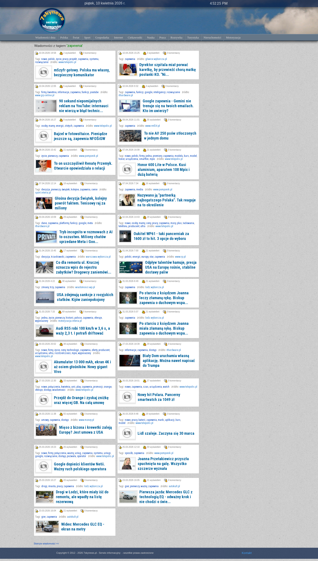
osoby (44, 125)
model (193, 155)
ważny (70, 453)
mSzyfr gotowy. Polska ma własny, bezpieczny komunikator (82, 72)
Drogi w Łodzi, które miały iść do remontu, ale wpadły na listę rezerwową (82, 497)
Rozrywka (176, 37)
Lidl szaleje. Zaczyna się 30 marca (166, 433)
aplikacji (169, 419)
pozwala (71, 456)
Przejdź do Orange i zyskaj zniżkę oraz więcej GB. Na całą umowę (81, 400)
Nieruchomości (212, 37)
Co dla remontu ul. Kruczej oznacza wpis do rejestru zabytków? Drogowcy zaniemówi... (83, 267)
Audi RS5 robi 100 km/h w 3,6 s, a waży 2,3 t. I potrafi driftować (83, 330)
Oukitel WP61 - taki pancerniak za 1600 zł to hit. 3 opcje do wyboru (161, 236)
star (151, 256)
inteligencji (159, 92)
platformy (64, 223)
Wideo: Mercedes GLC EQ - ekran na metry (82, 526)
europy (144, 256)
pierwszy (52, 155)
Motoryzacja (233, 37)
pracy (65, 59)
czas (145, 386)
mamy (52, 125)
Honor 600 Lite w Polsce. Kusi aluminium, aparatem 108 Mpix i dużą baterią (164, 169)
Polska (64, 37)
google (148, 92)
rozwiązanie (41, 62)
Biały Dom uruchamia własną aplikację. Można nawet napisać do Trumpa (169, 360)
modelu (179, 155)
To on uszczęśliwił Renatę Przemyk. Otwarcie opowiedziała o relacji (83, 165)
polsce (78, 317)
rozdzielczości (63, 353)
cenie (94, 189)
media (139, 189)
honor (122, 159)
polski (51, 59)
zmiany (45, 287)
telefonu (123, 226)
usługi (107, 453)
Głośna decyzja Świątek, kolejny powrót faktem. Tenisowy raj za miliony (81, 203)
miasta (52, 486)
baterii (141, 419)
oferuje (98, 317)
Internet (118, 37)
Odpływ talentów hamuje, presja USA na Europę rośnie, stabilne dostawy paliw (171, 267)
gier (127, 486)
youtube (94, 92)
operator (81, 456)
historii (69, 317)
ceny (148, 223)
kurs (186, 155)
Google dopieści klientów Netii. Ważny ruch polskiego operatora (80, 466)
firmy (43, 92)
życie (58, 59)
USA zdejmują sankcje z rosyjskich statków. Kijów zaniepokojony (85, 297)
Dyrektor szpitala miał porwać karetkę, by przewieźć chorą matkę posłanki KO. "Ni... (167, 69)
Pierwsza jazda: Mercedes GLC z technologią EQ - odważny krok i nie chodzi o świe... (166, 497)
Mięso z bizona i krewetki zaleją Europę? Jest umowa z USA (85, 430)
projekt (73, 59)
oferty (94, 350)
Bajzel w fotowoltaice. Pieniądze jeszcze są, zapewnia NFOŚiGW (80, 136)
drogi (44, 486)
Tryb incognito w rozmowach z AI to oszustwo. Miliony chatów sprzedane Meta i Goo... (86, 237)
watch (166, 386)
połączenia (54, 386)
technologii (73, 350)
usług (78, 453)
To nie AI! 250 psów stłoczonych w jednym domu (170, 135)
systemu (93, 59)
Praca (162, 37)
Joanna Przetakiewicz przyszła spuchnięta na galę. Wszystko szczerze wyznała (163, 463)
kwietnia (52, 92)
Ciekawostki (135, 37)
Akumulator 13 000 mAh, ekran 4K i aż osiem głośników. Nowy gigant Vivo (82, 367)
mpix (152, 159)
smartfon (144, 159)
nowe (44, 59)
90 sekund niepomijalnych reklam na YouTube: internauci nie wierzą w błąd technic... (83, 106)
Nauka (151, 37)
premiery (157, 155)
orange (108, 386)
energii (60, 125)
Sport (87, 37)
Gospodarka (102, 37)
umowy (45, 419)
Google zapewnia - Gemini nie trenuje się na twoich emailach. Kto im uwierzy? (168, 106)
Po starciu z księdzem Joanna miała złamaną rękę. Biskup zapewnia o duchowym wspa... (164, 328)
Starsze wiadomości (46, 543)
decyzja (45, 189)
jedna (149, 155)
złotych (68, 125)
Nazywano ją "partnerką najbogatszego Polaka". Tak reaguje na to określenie (166, 200)
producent (133, 226)
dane (44, 223)
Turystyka (193, 37)
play (78, 386)
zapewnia (83, 59)
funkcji (85, 92)
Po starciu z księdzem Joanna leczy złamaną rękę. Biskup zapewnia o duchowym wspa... (164, 298)
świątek (66, 189)
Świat (76, 37)
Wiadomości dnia (45, 37)
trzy (52, 287)
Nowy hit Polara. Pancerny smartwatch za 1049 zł (159, 397)
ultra (142, 226)
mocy (173, 223)
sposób (129, 453)
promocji (98, 386)
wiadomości (58, 389)
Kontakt (247, 553)
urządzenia (132, 159)
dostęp (152, 350)
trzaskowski (57, 256)
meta (90, 223)
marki (161, 419)
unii (73, 386)
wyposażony (41, 320)
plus (179, 223)
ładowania (188, 223)
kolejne (75, 189)
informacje (63, 92)
